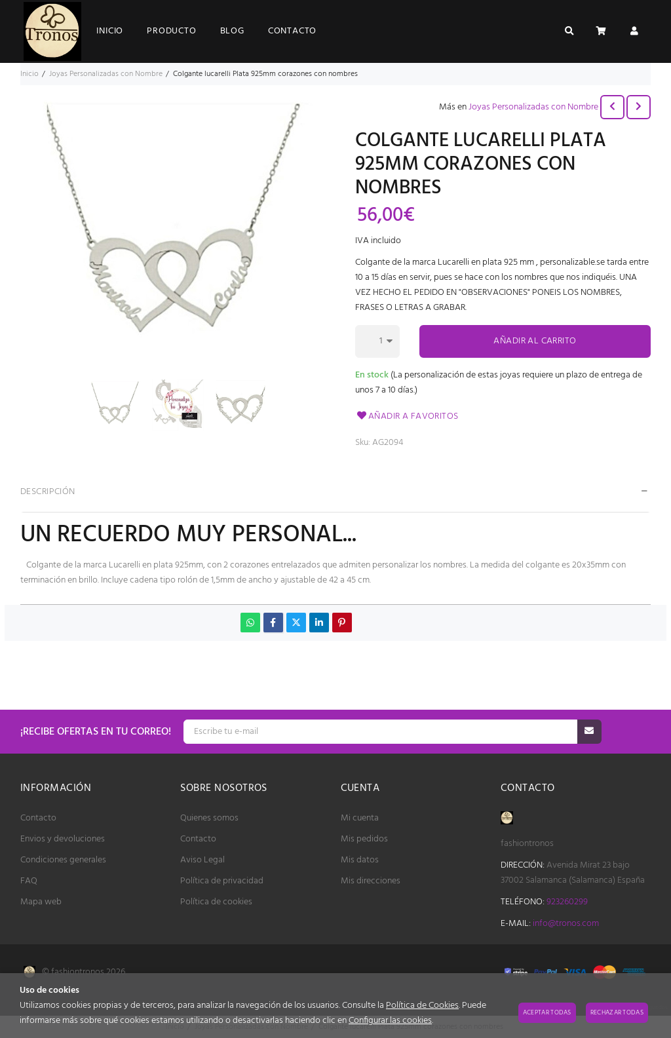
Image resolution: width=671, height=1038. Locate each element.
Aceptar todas (547, 1012)
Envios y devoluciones (62, 839)
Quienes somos (209, 818)
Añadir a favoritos (407, 416)
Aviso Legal (202, 860)
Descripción (47, 491)
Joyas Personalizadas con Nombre (533, 107)
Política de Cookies (422, 1005)
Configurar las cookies (390, 1020)
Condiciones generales (63, 860)
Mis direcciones (370, 881)
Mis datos (360, 860)
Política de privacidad (221, 881)
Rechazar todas (616, 1012)
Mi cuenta (360, 818)
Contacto (38, 818)
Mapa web (41, 902)
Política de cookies (216, 902)
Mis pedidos (364, 839)
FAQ (28, 881)
